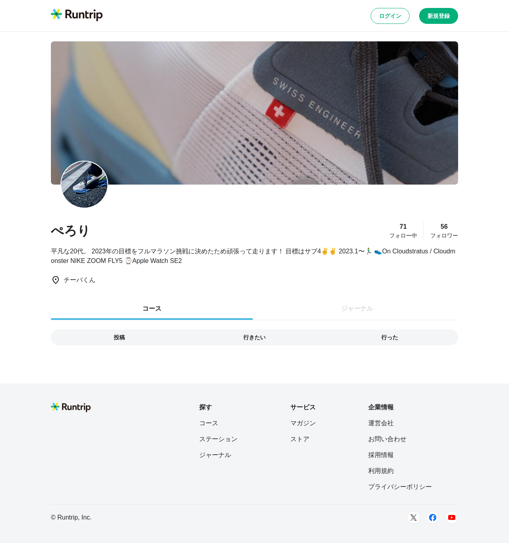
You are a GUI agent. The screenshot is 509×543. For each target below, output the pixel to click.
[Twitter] (413, 517)
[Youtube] (451, 517)
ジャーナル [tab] (357, 308)
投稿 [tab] (119, 337)
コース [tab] (151, 308)
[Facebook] (432, 517)
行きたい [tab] (254, 337)
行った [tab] (389, 337)
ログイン (390, 16)
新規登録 (438, 16)
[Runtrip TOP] (77, 15)
